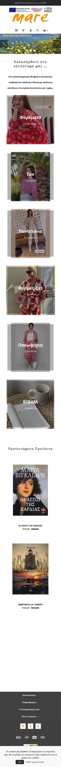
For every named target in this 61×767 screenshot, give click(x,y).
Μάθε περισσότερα (35, 762)
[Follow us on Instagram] (23, 726)
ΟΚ (19, 762)
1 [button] (26, 51)
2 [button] (30, 51)
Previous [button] (4, 44)
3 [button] (35, 51)
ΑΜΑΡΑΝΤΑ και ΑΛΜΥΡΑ (30, 604)
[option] (30, 44)
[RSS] (38, 726)
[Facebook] (30, 726)
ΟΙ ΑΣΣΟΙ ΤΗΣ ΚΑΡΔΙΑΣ (30, 525)
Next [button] (57, 44)
